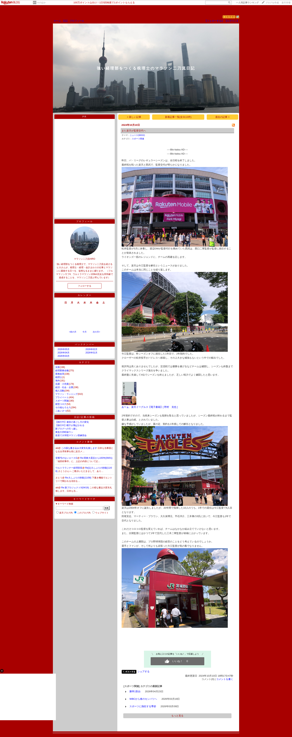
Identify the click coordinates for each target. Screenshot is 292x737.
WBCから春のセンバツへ (143, 698)
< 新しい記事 (134, 117)
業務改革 (59, 374)
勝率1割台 (134, 691)
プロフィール (77, 20)
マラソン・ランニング (66, 394)
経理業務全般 (62, 370)
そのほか (41, 2)
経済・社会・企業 (64, 387)
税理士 (58, 377)
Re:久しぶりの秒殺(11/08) (78, 477)
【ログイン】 (232, 20)
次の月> (96, 332)
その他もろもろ (63, 407)
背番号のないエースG (66, 458)
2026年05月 (63, 349)
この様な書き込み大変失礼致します (79, 448)
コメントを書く (224, 679)
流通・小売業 (62, 384)
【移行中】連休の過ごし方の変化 (72, 422)
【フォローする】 (214, 20)
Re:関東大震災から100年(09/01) (96, 458)
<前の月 (72, 332)
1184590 (229, 16)
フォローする (84, 286)
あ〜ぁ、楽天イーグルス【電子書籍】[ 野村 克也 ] (150, 407)
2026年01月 (91, 352)
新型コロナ (60, 404)
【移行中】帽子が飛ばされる (69, 425)
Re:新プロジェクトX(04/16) (75, 487)
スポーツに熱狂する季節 (142, 706)
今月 (84, 332)
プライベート (62, 397)
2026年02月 (91, 349)
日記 (65, 20)
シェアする (143, 671)
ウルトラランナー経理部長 (68, 468)
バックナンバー (84, 344)
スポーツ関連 (62, 400)
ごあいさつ (60, 411)
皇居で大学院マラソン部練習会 (71, 435)
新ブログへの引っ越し (66, 428)
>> (247, 2)
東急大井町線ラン (64, 432)
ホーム (57, 20)
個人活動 (59, 390)
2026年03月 (63, 356)
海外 (57, 380)
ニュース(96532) (137, 135)
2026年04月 (63, 352)
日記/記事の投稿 (84, 417)
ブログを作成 (272, 2)
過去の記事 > (222, 117)
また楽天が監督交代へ (134, 130)
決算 (57, 367)
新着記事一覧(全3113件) (178, 117)
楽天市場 (286, 2)
